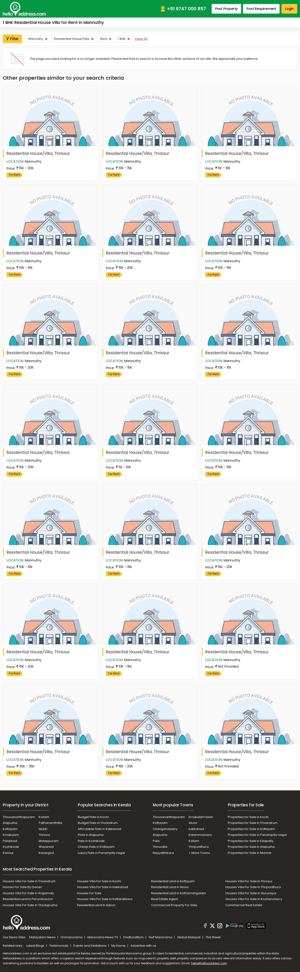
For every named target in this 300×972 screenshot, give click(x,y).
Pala (156, 841)
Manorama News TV (103, 937)
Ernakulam (11, 835)
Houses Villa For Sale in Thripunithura (253, 887)
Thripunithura (199, 847)
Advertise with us (143, 945)
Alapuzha (10, 823)
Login (289, 8)
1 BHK (122, 39)
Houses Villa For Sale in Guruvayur (251, 893)
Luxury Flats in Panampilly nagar (101, 853)
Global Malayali (189, 937)
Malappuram (49, 841)
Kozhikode (11, 847)
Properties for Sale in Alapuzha (251, 847)
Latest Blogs (35, 945)
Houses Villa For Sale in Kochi (99, 881)
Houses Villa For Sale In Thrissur (249, 881)
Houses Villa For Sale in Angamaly (28, 893)
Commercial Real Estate (243, 905)
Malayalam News (42, 937)
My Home (118, 945)
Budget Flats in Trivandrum (98, 823)
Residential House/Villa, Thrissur (38, 153)
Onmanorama (71, 937)
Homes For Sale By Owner (22, 887)
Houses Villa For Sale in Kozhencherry (253, 899)
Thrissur (44, 835)
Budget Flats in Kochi (93, 817)
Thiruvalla (160, 847)
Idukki (43, 829)
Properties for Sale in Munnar (250, 853)
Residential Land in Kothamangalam (178, 893)
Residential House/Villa (71, 39)
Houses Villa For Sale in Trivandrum (29, 881)
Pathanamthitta (50, 823)
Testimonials (59, 945)
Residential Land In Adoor (96, 905)
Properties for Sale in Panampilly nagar (257, 835)
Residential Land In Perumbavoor (28, 899)
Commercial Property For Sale (174, 905)
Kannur (8, 853)
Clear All (141, 39)
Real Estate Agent (164, 899)
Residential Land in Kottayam (173, 881)
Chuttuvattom (133, 937)
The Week (213, 937)
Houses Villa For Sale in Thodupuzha (30, 905)
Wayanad (46, 847)
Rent (103, 39)
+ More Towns (199, 853)
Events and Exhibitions (90, 945)
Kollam (44, 817)
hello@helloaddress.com (209, 963)
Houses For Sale (89, 893)
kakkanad (196, 829)
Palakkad (10, 841)
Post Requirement (261, 8)
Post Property (226, 8)
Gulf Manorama (161, 937)
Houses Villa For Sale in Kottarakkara (104, 899)
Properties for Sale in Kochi (248, 817)
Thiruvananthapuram (19, 817)
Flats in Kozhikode (91, 841)
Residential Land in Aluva (169, 887)
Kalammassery (200, 835)
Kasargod (46, 853)
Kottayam (10, 829)
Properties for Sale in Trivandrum (253, 823)
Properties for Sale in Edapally (250, 841)
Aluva (193, 823)
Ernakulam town (201, 817)
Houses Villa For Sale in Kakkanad (102, 887)
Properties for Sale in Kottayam (251, 829)
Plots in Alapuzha (91, 835)
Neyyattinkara (163, 853)
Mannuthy (35, 39)
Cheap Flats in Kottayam (96, 847)
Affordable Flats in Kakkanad (99, 829)
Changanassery (165, 829)
